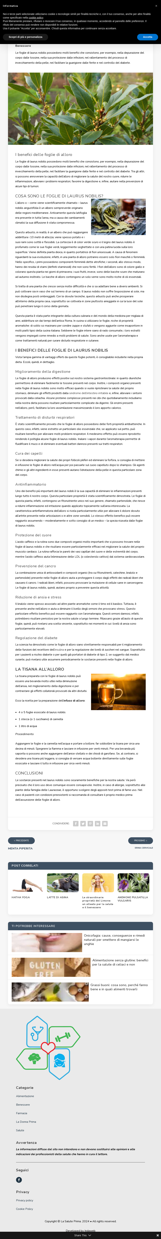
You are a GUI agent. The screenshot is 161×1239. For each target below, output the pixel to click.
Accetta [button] (147, 36)
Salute (20, 1130)
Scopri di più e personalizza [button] (25, 36)
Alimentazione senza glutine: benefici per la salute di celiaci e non (120, 962)
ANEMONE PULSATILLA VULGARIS (133, 899)
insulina (59, 650)
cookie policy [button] (36, 17)
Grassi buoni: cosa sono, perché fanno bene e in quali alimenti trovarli (119, 987)
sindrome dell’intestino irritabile (88, 393)
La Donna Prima (26, 1122)
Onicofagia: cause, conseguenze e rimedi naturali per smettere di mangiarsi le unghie (114, 939)
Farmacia (21, 1113)
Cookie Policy (24, 1209)
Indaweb (90, 1231)
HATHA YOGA (21, 897)
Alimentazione (25, 1096)
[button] (156, 6)
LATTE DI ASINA (57, 897)
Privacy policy (24, 1200)
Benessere (23, 46)
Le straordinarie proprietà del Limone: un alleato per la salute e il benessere (97, 902)
